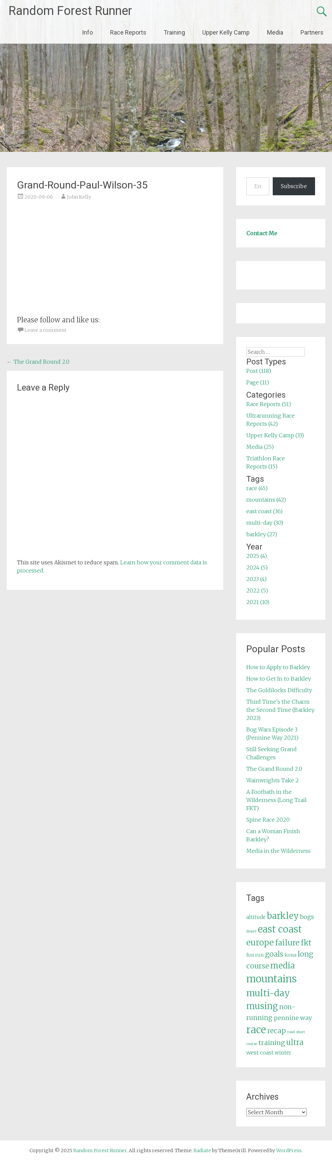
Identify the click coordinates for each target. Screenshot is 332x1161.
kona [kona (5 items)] (290, 955)
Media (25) (260, 446)
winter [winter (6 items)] (283, 1052)
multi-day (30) (264, 522)
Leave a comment (45, 330)
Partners (312, 32)
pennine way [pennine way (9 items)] (293, 1018)
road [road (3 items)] (291, 1032)
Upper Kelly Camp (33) (275, 435)
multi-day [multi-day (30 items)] (268, 993)
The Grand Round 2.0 (38, 361)
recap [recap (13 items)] (276, 1030)
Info (87, 32)
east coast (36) (264, 511)
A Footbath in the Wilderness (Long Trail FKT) (276, 800)
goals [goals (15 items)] (274, 954)
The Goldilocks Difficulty (279, 690)
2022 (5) (257, 590)
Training (174, 32)
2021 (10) (257, 602)
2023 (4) (256, 579)
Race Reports (128, 32)
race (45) (257, 488)
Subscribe (294, 186)
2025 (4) (256, 556)
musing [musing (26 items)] (262, 1006)
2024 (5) (257, 567)
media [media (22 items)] (282, 965)
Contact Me (261, 233)
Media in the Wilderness (278, 850)
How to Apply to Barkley (278, 667)
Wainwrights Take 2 (272, 780)
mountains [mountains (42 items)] (271, 979)
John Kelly (79, 197)
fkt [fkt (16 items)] (306, 942)
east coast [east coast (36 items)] (280, 929)
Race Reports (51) (268, 404)
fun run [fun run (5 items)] (255, 955)
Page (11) (257, 382)
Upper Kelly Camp (226, 32)
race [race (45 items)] (256, 1029)
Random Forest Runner (70, 11)
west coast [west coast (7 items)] (259, 1052)
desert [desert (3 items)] (251, 931)
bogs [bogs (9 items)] (307, 917)
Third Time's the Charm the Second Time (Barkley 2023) (280, 709)
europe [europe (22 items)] (260, 942)
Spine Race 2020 (268, 819)
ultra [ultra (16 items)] (295, 1042)
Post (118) (258, 370)
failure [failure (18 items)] (287, 942)
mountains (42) (266, 499)
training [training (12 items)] (271, 1043)
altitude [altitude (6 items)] (256, 917)
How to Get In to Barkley (278, 678)
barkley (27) (261, 534)
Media (275, 32)
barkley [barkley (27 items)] (283, 915)
